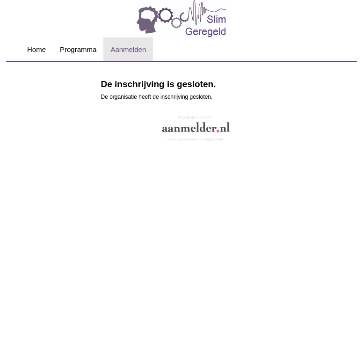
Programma (78, 49)
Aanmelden (128, 49)
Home (36, 49)
